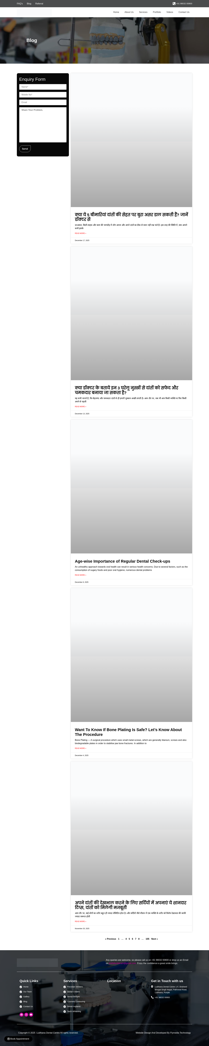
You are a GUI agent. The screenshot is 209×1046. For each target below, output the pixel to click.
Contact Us (184, 12)
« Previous (110, 939)
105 (147, 939)
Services (143, 12)
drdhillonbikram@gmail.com (122, 963)
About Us (129, 12)
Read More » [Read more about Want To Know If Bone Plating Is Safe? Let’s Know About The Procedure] (80, 748)
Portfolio (157, 12)
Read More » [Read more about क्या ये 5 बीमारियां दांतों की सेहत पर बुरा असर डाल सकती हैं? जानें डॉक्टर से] (80, 233)
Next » (154, 939)
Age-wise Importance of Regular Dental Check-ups (122, 561)
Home (116, 12)
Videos (169, 12)
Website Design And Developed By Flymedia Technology (163, 1033)
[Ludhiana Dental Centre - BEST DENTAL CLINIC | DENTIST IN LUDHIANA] (126, 998)
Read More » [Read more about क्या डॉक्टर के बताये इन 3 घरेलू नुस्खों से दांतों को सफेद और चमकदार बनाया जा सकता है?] (80, 407)
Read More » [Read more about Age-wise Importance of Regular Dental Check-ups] (80, 575)
